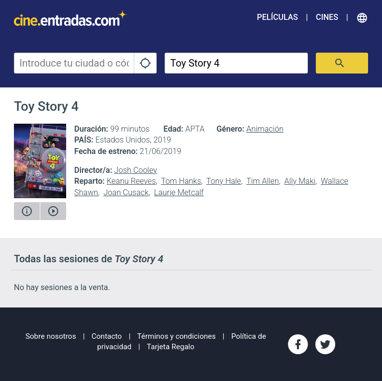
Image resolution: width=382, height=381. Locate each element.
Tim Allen (262, 181)
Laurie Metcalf (179, 192)
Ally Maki (300, 181)
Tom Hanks (181, 181)
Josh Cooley (135, 170)
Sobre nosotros (50, 336)
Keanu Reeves (131, 181)
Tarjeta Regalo (170, 346)
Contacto (107, 336)
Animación (265, 129)
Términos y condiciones (176, 336)
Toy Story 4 (46, 106)
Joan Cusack (126, 192)
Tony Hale (223, 181)
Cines (327, 17)
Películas (277, 17)
